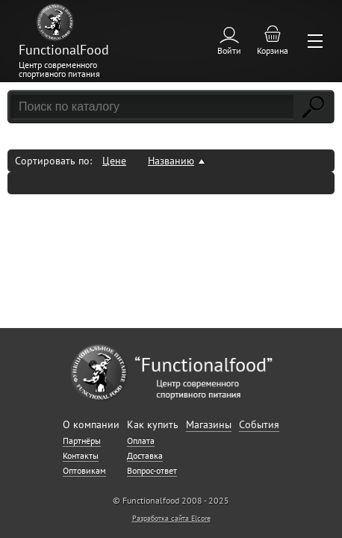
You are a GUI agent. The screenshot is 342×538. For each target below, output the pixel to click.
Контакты (81, 455)
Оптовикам (84, 470)
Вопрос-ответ (152, 470)
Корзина (272, 50)
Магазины (208, 424)
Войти (229, 50)
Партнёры (82, 440)
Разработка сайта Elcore (171, 518)
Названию (171, 160)
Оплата (141, 440)
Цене (114, 160)
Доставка (145, 455)
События (259, 424)
